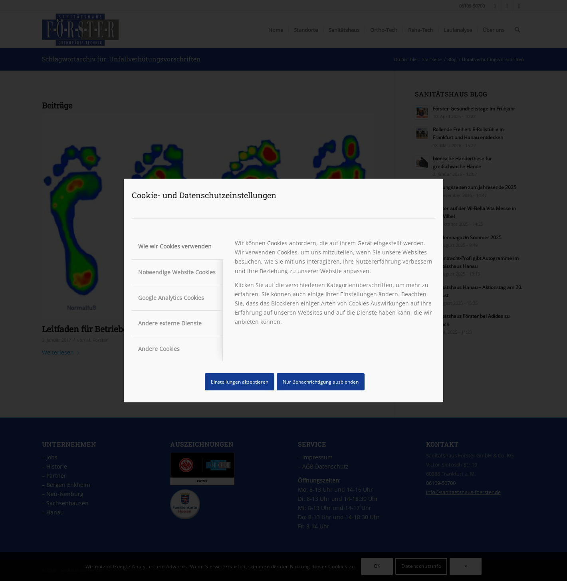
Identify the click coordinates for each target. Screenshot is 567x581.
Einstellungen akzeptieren (239, 381)
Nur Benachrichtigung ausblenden (321, 381)
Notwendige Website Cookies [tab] (177, 272)
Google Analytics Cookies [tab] (171, 297)
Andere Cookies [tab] (159, 349)
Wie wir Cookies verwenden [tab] (175, 246)
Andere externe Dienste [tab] (170, 323)
